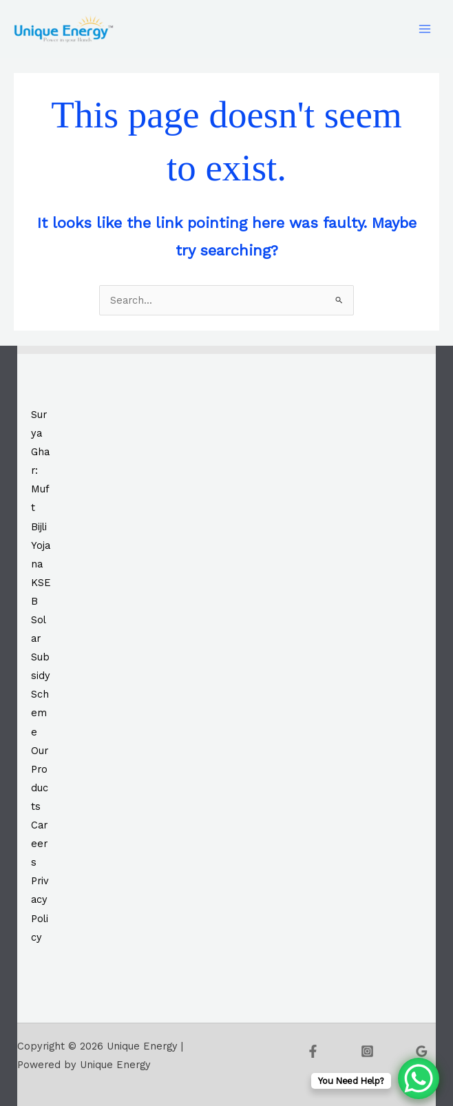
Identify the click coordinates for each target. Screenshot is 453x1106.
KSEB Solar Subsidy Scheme (41, 657)
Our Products (39, 778)
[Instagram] (367, 1051)
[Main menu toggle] (424, 28)
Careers (39, 843)
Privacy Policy (40, 909)
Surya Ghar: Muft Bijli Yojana (40, 489)
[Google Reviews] (422, 1051)
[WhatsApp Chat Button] (418, 1078)
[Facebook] (313, 1051)
